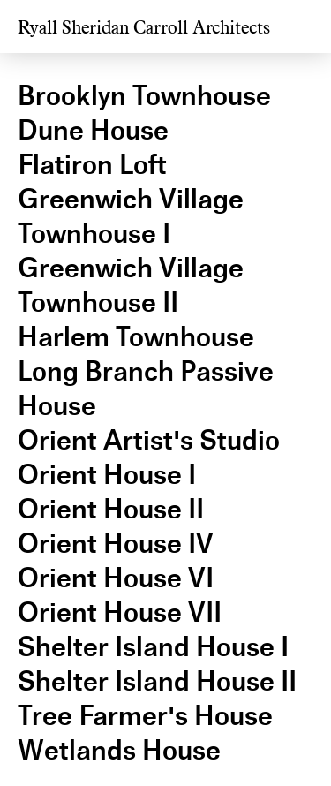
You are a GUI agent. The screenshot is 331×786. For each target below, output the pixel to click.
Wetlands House (119, 750)
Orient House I (107, 474)
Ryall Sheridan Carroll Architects (144, 28)
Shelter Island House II (157, 681)
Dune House (93, 130)
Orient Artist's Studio (149, 440)
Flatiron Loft (92, 164)
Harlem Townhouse (136, 337)
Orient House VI (116, 578)
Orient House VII (120, 612)
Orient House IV (116, 543)
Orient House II (111, 509)
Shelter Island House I (153, 647)
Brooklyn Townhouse (144, 95)
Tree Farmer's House (145, 715)
